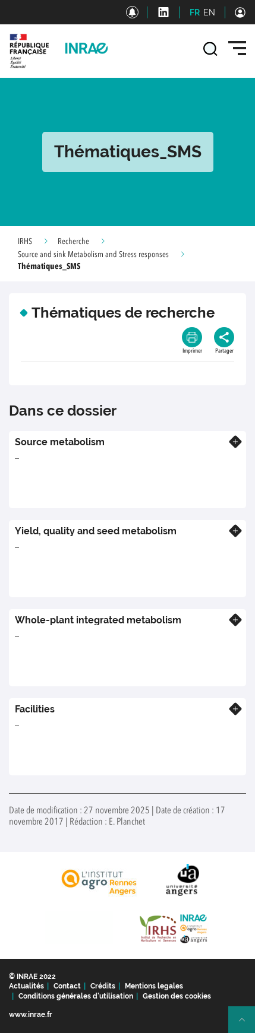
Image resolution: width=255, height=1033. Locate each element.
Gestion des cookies (177, 996)
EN (209, 12)
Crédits (102, 986)
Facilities (35, 709)
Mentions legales (154, 986)
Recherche (73, 241)
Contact (67, 986)
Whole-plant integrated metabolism (98, 620)
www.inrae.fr (30, 1014)
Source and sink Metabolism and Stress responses (93, 255)
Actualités (26, 986)
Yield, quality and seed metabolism (96, 531)
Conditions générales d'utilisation (75, 996)
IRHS (25, 241)
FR (195, 12)
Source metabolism (60, 442)
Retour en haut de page (246, 1024)
